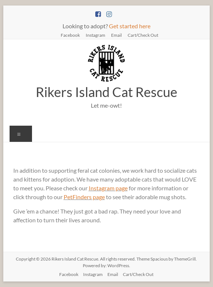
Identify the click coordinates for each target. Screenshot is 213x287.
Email (116, 34)
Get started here (129, 25)
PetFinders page (84, 196)
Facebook (70, 34)
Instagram (95, 34)
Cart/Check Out (143, 34)
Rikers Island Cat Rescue (106, 92)
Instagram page (108, 187)
